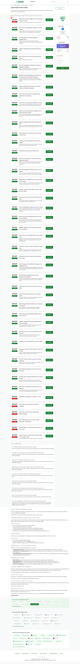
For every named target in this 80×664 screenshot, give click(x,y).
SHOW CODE (49, 19)
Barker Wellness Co (55, 617)
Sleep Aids (42, 604)
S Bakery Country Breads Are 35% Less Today (29, 141)
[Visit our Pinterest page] (42, 657)
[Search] (67, 1)
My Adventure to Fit (47, 623)
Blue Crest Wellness (27, 615)
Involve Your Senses (60, 615)
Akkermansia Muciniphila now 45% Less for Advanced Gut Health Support (30, 76)
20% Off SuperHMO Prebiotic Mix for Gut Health (30, 170)
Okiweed (16, 615)
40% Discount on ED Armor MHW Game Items (30, 57)
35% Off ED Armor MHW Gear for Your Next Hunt (30, 236)
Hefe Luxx (22, 638)
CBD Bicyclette (17, 623)
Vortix (15, 638)
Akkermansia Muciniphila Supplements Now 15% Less (30, 314)
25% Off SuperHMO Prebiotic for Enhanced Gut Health (30, 305)
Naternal (27, 623)
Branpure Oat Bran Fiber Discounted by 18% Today (30, 257)
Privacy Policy (34, 653)
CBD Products (21, 601)
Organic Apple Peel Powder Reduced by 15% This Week (30, 228)
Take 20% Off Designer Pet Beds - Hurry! (30, 396)
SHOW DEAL (49, 28)
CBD (34, 601)
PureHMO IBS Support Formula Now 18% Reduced (30, 370)
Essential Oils (48, 604)
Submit (63, 68)
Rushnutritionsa (48, 641)
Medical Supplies (39, 601)
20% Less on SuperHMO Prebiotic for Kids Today (30, 28)
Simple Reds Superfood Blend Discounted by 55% (30, 377)
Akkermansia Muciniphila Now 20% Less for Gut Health (30, 217)
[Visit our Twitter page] (40, 657)
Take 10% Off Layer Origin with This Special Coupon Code (31, 19)
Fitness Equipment (16, 604)
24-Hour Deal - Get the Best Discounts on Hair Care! (30, 428)
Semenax (34, 635)
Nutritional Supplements (48, 601)
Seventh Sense (17, 617)
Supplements (15, 601)
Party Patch (57, 623)
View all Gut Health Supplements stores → (19, 646)
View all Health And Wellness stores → (18, 626)
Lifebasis (25, 635)
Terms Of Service (43, 653)
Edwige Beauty (30, 641)
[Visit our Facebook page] (38, 657)
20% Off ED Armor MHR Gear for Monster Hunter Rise (30, 134)
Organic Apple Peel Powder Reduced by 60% (30, 123)
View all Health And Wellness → (17, 606)
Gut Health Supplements (24, 5)
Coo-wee (38, 644)
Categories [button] (33, 1)
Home (12, 5)
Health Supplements (28, 601)
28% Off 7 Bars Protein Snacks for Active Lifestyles (30, 360)
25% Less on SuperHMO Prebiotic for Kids (30, 103)
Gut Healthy (50, 635)
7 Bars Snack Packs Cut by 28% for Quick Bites (30, 287)
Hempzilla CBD (38, 615)
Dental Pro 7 (48, 615)
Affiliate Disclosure (53, 653)
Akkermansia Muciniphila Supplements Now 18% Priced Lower (30, 111)
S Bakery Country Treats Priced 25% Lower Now (30, 247)
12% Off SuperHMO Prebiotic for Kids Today (31, 207)
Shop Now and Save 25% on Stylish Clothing (29, 405)
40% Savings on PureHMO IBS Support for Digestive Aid (30, 265)
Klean (42, 635)
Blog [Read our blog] (61, 653)
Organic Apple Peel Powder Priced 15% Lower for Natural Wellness (29, 87)
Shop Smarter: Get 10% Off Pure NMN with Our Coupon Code (30, 436)
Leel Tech (29, 644)
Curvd (38, 641)
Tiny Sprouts (46, 638)
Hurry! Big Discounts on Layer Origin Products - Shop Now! (29, 420)
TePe (46, 617)
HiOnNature (25, 620)
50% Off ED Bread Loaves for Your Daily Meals (30, 295)
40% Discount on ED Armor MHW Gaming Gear (30, 198)
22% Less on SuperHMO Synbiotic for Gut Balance (30, 387)
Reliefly (38, 617)
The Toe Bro (16, 620)
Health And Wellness (17, 5)
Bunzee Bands (35, 620)
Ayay (55, 638)
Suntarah (45, 620)
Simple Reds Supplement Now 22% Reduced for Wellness (28, 276)
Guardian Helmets (61, 635)
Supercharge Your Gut (18, 644)
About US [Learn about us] (17, 653)
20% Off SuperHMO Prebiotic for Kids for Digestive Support (30, 66)
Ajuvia (30, 638)
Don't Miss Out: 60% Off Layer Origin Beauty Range (29, 413)
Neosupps (36, 623)
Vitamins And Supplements (25, 604)
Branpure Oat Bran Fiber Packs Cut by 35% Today (31, 350)
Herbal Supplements (57, 601)
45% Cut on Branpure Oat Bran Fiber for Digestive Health (30, 159)
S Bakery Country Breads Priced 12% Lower (31, 341)
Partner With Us (25, 653)
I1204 (38, 638)
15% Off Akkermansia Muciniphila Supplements (28, 38)
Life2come (58, 641)
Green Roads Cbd (28, 617)
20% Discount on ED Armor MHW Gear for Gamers (30, 332)
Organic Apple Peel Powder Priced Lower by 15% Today (30, 190)
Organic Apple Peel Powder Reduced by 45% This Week (30, 322)
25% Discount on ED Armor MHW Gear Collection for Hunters (29, 95)
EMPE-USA (54, 620)
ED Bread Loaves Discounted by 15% (29, 151)
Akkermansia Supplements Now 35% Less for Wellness (30, 180)
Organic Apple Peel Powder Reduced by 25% (30, 49)
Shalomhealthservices (18, 641)
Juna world (16, 635)
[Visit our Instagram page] (44, 657)
